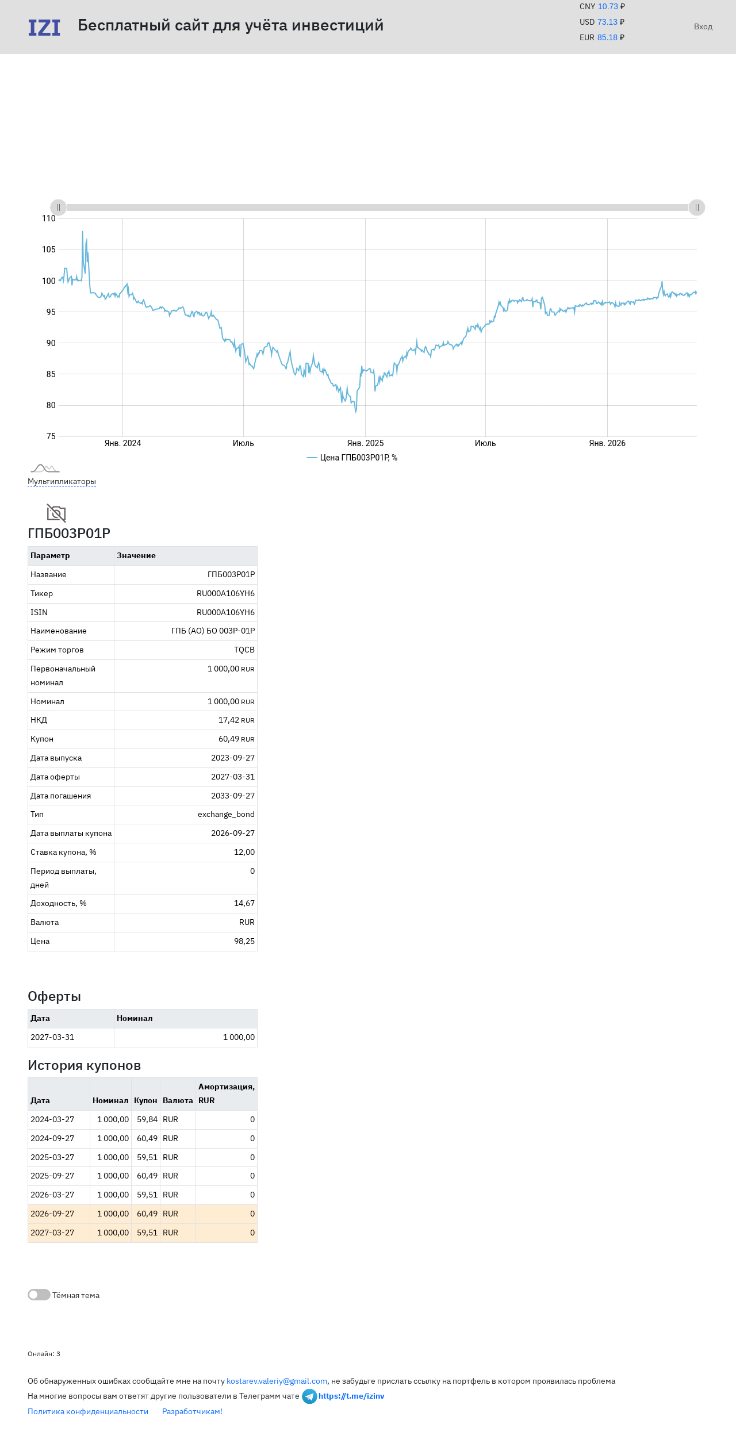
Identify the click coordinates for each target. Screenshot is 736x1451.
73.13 (607, 21)
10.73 (608, 6)
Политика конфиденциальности (88, 1411)
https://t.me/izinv (352, 1396)
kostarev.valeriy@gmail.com (277, 1381)
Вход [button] (701, 26)
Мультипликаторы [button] (62, 481)
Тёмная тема (63, 1294)
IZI (44, 27)
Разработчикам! (192, 1411)
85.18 (607, 37)
